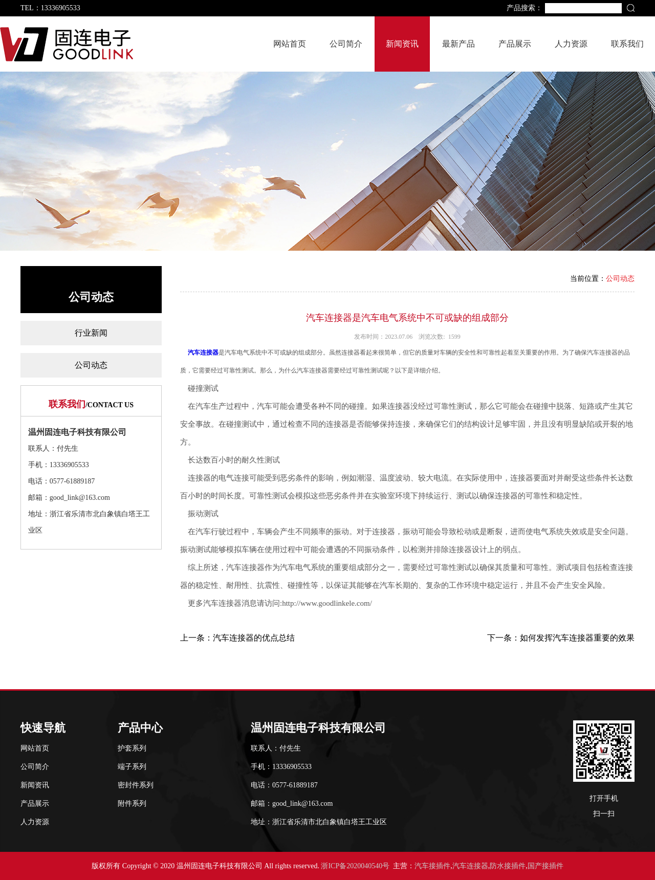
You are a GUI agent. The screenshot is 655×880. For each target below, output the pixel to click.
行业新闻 (91, 332)
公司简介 (346, 43)
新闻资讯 (402, 43)
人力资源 (571, 43)
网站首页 (289, 43)
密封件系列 (136, 785)
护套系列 (132, 748)
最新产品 (458, 43)
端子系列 (132, 767)
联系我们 (627, 43)
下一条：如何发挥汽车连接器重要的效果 (561, 637)
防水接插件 (508, 866)
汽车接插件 (432, 866)
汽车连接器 (203, 352)
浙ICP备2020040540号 (355, 866)
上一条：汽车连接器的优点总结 (237, 637)
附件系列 (132, 803)
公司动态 (91, 365)
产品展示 (514, 43)
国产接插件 (545, 866)
